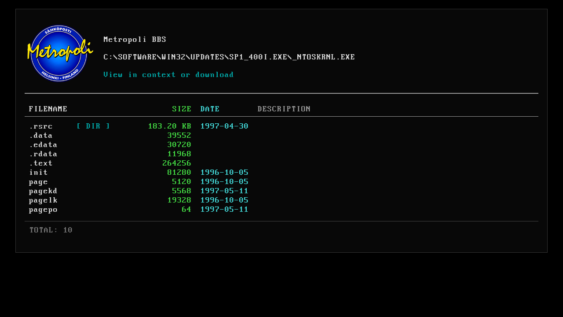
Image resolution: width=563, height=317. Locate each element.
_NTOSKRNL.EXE (323, 57)
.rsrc (41, 126)
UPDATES (208, 57)
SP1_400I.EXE (259, 57)
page (38, 181)
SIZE (182, 109)
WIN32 (174, 57)
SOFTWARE (137, 57)
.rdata (43, 154)
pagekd (43, 191)
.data (41, 135)
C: (108, 57)
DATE (210, 109)
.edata (43, 144)
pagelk (43, 200)
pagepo (43, 209)
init (38, 172)
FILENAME (48, 109)
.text (41, 163)
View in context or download (169, 74)
